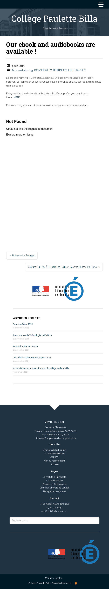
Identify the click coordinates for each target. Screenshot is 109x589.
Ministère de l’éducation (54, 450)
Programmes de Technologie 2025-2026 (32, 335)
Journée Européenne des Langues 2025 (32, 357)
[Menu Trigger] (101, 4)
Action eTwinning (22, 70)
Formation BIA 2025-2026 (25, 346)
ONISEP (54, 457)
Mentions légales (53, 578)
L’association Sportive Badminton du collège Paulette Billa (41, 368)
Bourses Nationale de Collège (54, 487)
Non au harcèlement (54, 460)
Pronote (54, 464)
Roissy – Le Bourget (22, 255)
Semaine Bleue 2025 (23, 324)
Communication (54, 480)
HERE (17, 97)
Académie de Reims (54, 453)
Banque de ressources (54, 491)
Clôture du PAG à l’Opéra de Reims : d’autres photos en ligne (64, 267)
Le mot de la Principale (54, 477)
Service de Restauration (54, 484)
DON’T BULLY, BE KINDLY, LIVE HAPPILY (60, 70)
